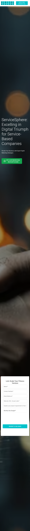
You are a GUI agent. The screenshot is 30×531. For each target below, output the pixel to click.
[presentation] (15, 417)
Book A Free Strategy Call (22, 3)
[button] (12, 161)
